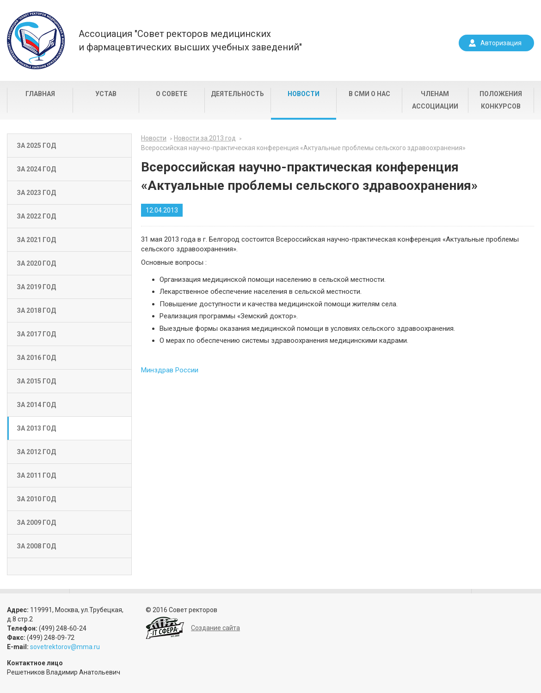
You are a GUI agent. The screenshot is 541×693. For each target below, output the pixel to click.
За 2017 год (36, 334)
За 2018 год (36, 310)
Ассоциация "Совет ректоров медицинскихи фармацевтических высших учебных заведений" (190, 40)
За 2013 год (36, 428)
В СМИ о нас (369, 93)
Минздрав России (169, 370)
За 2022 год (36, 216)
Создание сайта (215, 628)
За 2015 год (36, 381)
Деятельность (237, 93)
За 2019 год (36, 287)
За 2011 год (36, 475)
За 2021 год (36, 239)
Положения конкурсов (501, 100)
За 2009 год (36, 522)
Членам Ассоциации (435, 100)
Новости (304, 93)
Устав (106, 93)
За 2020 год (36, 263)
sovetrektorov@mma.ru (65, 646)
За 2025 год (36, 145)
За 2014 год (36, 404)
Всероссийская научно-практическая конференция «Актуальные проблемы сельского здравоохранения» (303, 148)
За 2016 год (36, 357)
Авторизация (501, 43)
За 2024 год (36, 169)
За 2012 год (36, 452)
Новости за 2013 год (205, 138)
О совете (171, 93)
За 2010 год (36, 499)
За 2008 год (36, 546)
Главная (40, 93)
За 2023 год (36, 192)
